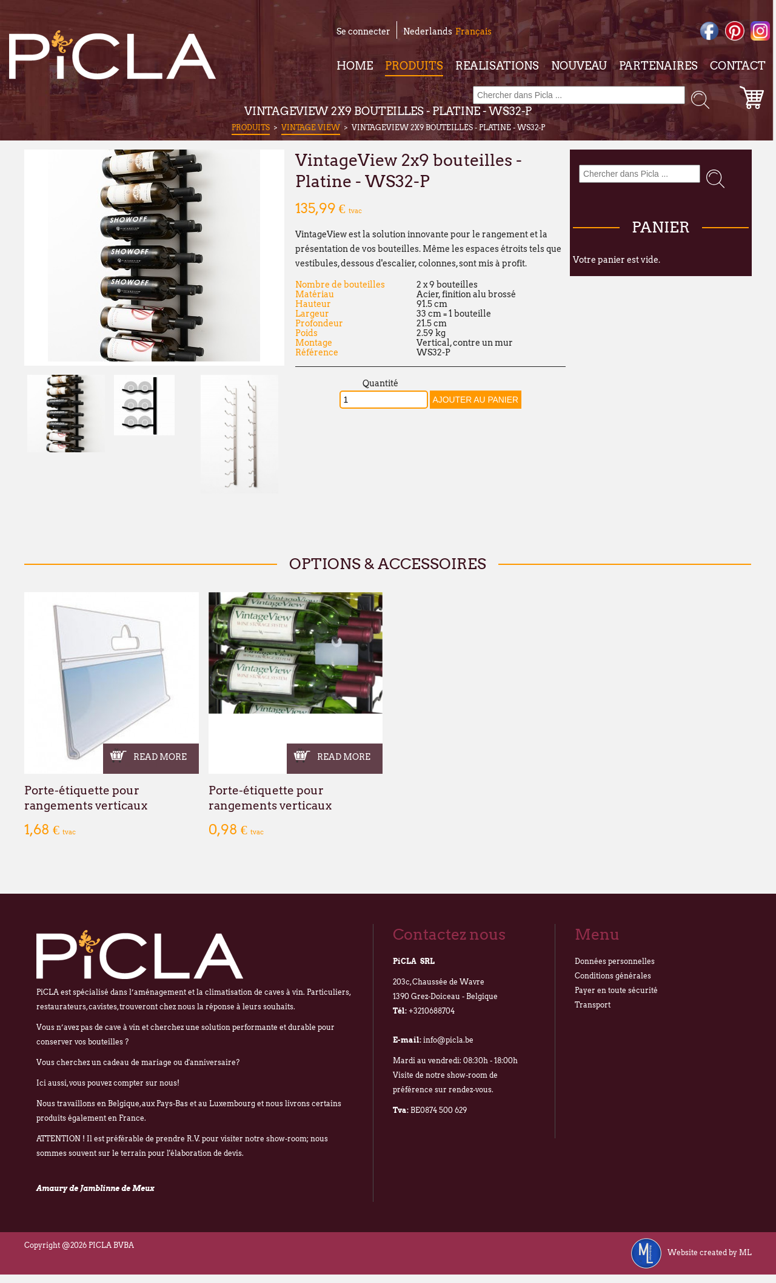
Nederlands (427, 31)
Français (473, 31)
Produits (414, 65)
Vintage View (310, 127)
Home (354, 65)
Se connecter (363, 31)
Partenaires (658, 65)
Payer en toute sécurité (616, 990)
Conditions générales (613, 975)
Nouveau (579, 65)
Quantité (380, 383)
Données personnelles (615, 961)
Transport (592, 1004)
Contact (738, 65)
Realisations (497, 65)
